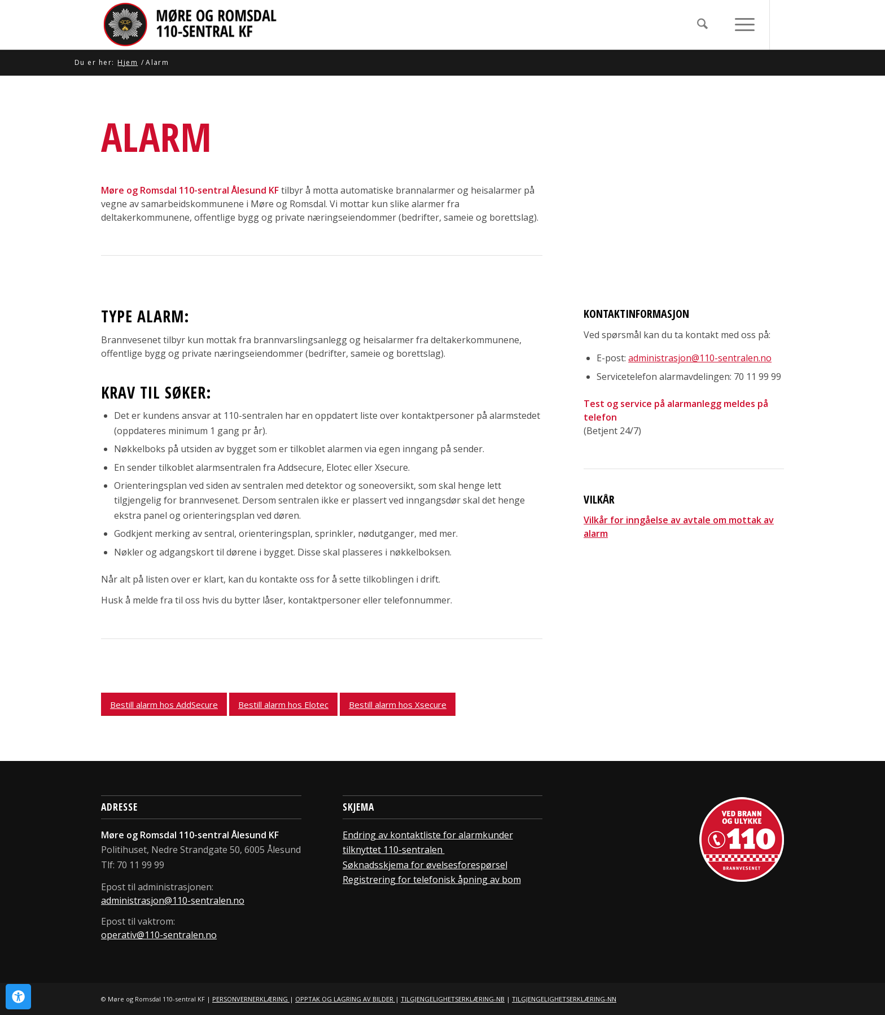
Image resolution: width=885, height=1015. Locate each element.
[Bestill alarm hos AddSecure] (164, 704)
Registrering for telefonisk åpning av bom (432, 879)
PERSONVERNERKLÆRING (251, 999)
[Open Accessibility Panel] (18, 996)
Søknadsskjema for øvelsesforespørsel (425, 865)
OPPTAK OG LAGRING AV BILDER (345, 999)
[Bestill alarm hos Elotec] (283, 704)
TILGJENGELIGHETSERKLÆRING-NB (453, 999)
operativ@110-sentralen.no (159, 935)
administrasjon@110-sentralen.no (172, 900)
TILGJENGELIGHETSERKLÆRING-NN (564, 999)
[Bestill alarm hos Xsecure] (397, 704)
